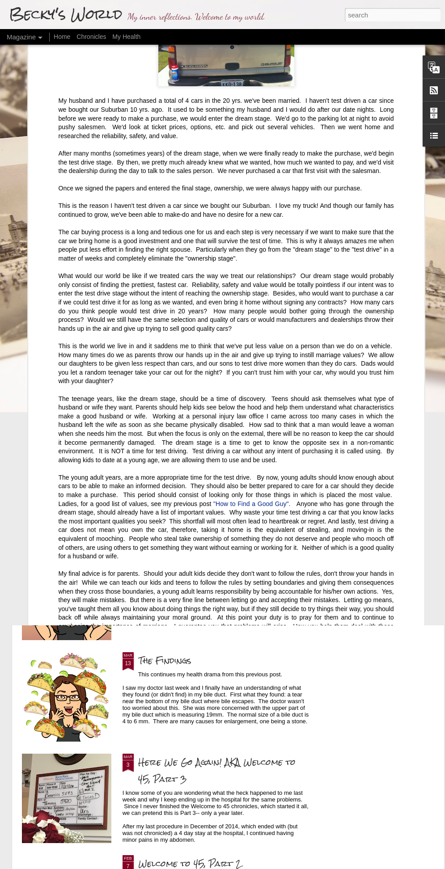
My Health (126, 36)
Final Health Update (183, 559)
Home (62, 36)
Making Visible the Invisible (95, 488)
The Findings (164, 660)
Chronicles (91, 36)
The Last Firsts (172, 386)
